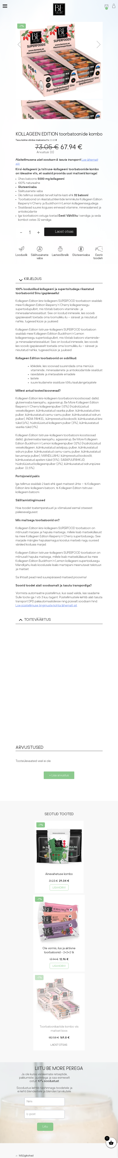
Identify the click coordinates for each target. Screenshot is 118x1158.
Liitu (45, 1126)
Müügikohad (26, 1156)
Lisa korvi (59, 888)
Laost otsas (64, 232)
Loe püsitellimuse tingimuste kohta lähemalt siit (46, 605)
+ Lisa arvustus (59, 775)
